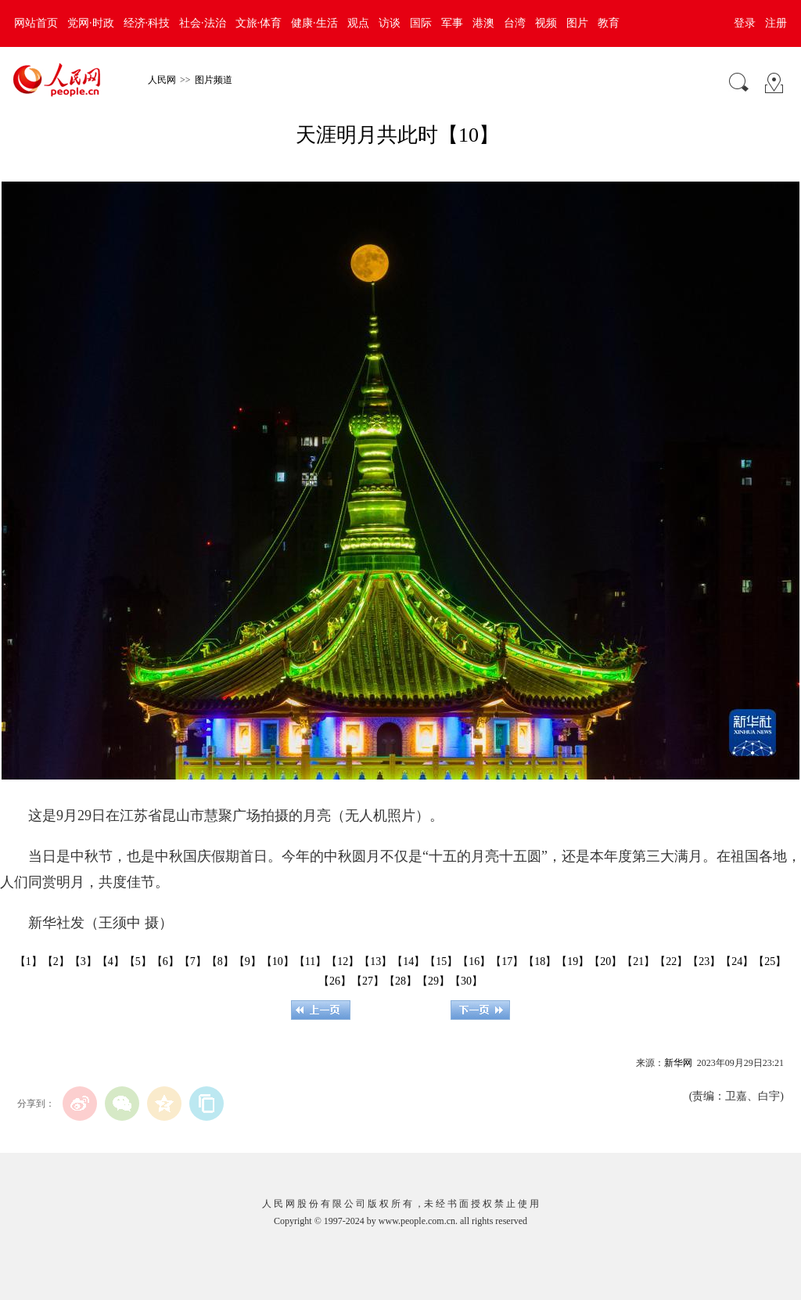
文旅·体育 (258, 23)
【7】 (193, 961)
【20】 (605, 961)
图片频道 (213, 79)
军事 (452, 23)
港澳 (483, 23)
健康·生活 (314, 23)
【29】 (433, 981)
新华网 (678, 1062)
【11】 (310, 961)
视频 (546, 23)
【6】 (165, 961)
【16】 (474, 961)
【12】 (342, 961)
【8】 (220, 961)
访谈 (389, 23)
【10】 (277, 961)
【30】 (466, 981)
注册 (776, 23)
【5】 (138, 961)
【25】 (769, 961)
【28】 (400, 981)
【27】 (367, 981)
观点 (358, 23)
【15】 (441, 961)
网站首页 (36, 23)
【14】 (408, 961)
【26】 (334, 981)
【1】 (28, 961)
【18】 (539, 961)
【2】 (56, 961)
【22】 (671, 961)
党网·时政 (90, 23)
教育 (609, 23)
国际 (421, 23)
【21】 (638, 961)
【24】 (736, 961)
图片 (577, 23)
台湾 (515, 23)
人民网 (162, 79)
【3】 (83, 961)
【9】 (247, 961)
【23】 (704, 961)
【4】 (110, 961)
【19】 (572, 961)
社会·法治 (202, 23)
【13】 (375, 961)
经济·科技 (147, 23)
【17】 (506, 961)
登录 (745, 23)
